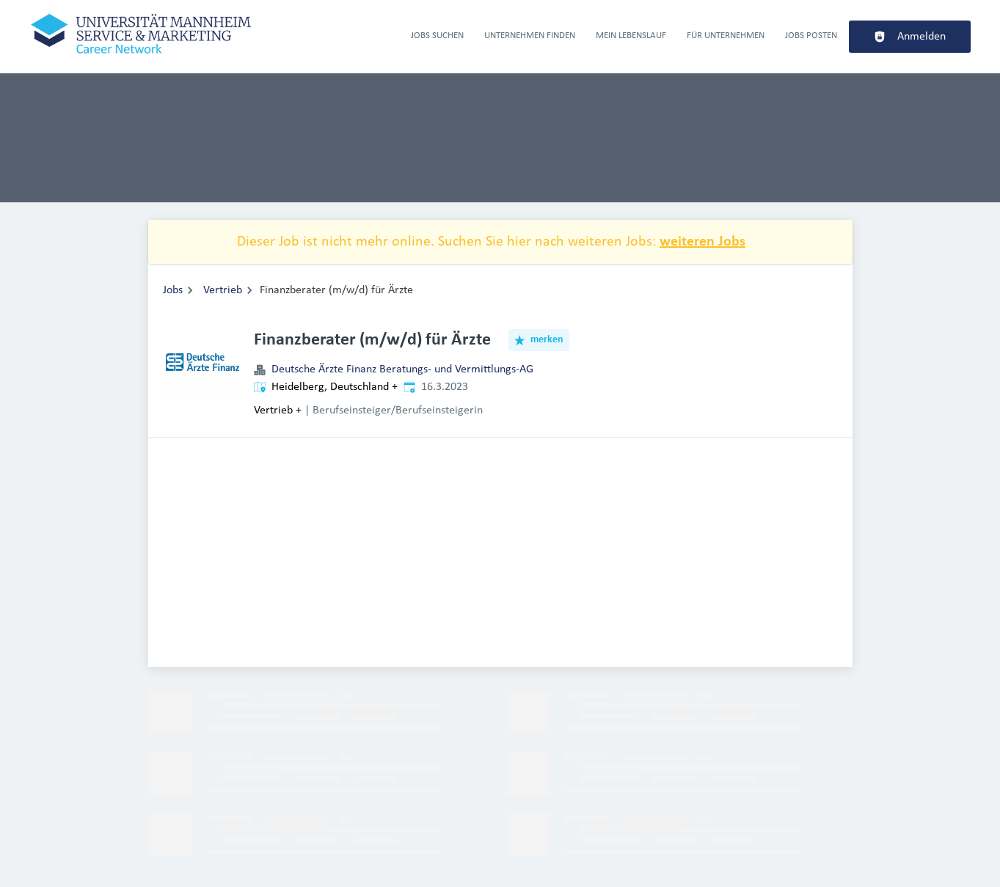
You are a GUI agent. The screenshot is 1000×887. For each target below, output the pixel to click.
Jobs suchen (437, 35)
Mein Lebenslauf (631, 35)
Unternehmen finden (529, 35)
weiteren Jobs (702, 242)
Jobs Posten (811, 35)
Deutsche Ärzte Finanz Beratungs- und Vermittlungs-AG (402, 369)
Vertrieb (222, 290)
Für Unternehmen (725, 35)
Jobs (173, 290)
